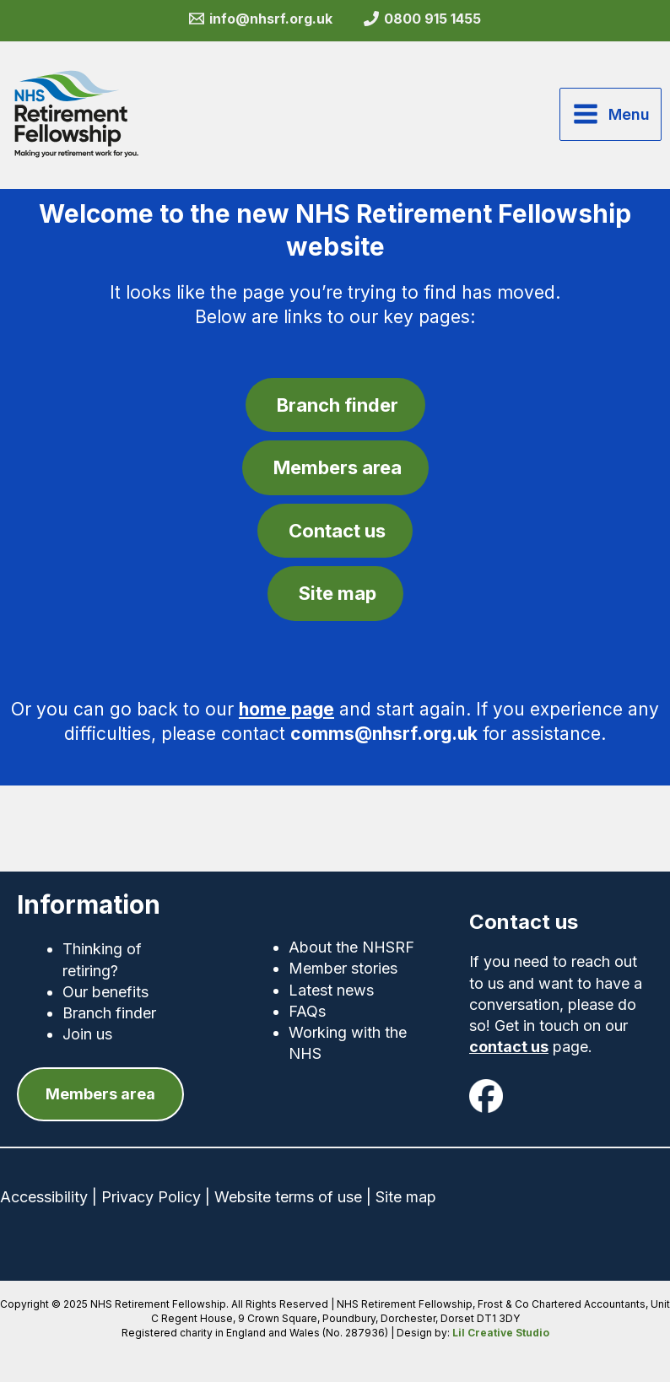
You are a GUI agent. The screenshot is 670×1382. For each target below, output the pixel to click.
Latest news (331, 990)
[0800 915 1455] (423, 18)
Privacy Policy (151, 1197)
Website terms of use (288, 1197)
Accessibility (44, 1197)
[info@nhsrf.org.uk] (260, 18)
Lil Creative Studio (500, 1332)
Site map (406, 1197)
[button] (100, 1093)
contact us (508, 1046)
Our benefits (105, 992)
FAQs (307, 1011)
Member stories (343, 968)
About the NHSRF (351, 947)
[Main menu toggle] (610, 114)
